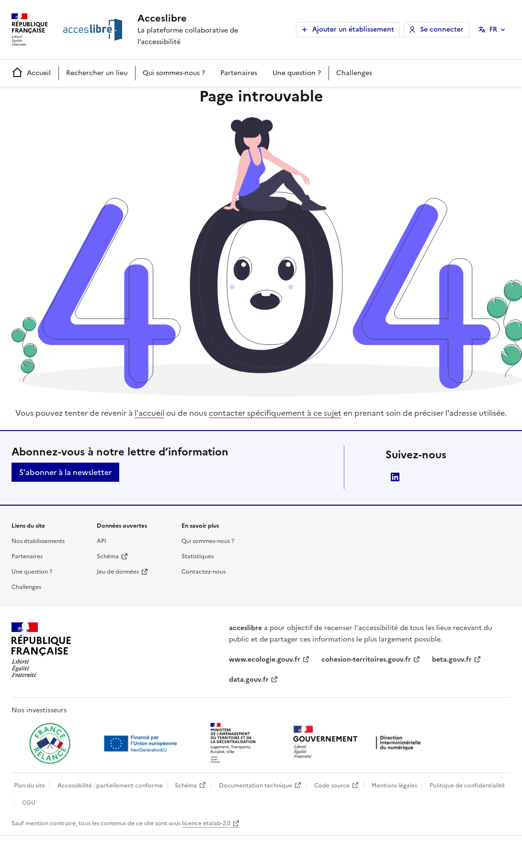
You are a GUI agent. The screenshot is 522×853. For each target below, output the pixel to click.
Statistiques (198, 556)
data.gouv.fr (249, 680)
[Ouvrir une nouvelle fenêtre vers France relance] (49, 743)
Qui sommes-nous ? (174, 73)
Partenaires (238, 73)
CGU (28, 802)
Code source (332, 785)
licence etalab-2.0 (206, 823)
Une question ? (296, 73)
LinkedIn (395, 477)
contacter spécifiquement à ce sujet (275, 413)
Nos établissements (38, 541)
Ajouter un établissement (353, 29)
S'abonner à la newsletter (65, 472)
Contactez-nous (204, 571)
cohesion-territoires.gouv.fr (366, 659)
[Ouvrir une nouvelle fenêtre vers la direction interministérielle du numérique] (359, 743)
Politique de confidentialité (467, 785)
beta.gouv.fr (452, 659)
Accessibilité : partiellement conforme (110, 785)
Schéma (108, 556)
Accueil (31, 73)
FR (493, 29)
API (101, 541)
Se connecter (442, 29)
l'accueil (149, 413)
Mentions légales (394, 785)
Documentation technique (255, 785)
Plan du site (29, 785)
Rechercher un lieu (96, 73)
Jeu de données (118, 571)
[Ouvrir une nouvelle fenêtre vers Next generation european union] (141, 743)
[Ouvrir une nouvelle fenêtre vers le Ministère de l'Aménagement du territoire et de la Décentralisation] (233, 743)
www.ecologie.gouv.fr (264, 659)
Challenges (354, 73)
